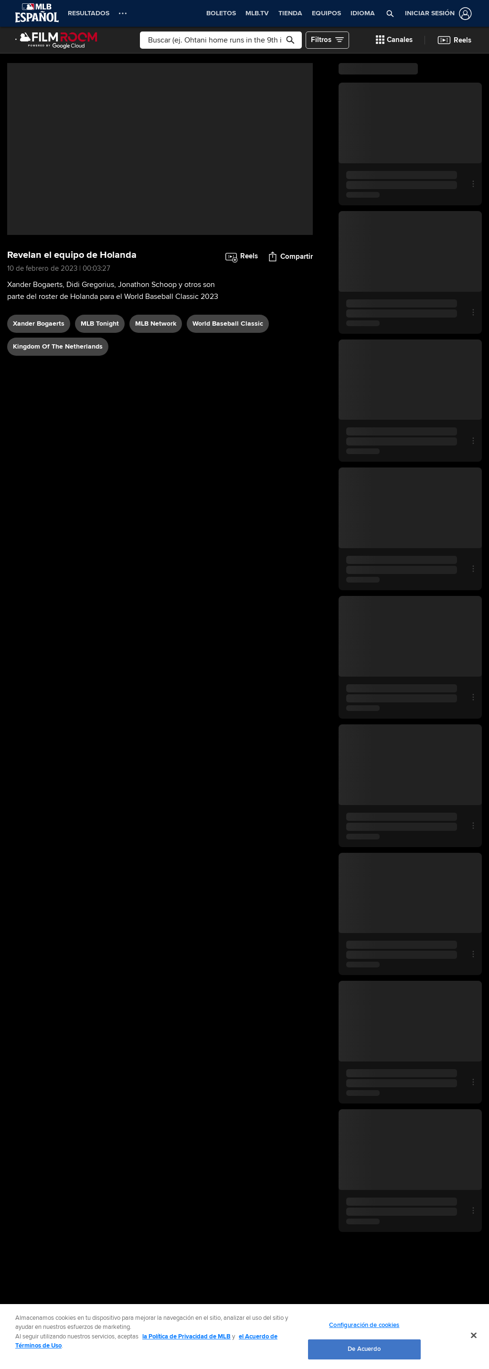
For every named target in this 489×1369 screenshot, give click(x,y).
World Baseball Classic (227, 323)
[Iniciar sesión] (436, 13)
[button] (390, 13)
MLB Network (155, 323)
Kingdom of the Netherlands (58, 346)
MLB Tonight (100, 323)
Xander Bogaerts (38, 323)
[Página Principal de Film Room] (56, 40)
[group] (160, 149)
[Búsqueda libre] (221, 40)
